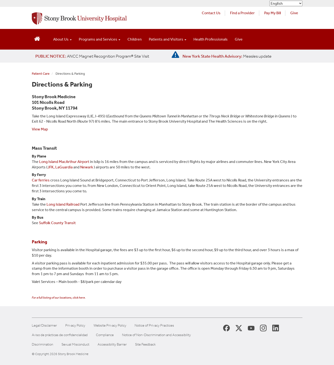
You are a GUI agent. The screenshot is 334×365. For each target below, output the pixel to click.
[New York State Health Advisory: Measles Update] (227, 56)
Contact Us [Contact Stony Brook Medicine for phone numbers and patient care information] (211, 13)
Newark (86, 167)
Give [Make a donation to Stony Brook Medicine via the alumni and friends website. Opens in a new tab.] (294, 13)
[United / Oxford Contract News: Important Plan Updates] (92, 56)
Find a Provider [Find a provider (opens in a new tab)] (242, 13)
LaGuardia (64, 167)
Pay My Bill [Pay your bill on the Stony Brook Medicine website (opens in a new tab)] (272, 13)
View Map (40, 129)
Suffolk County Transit (57, 223)
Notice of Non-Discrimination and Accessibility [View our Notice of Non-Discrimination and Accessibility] (156, 335)
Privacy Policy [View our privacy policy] (75, 325)
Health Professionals (210, 39)
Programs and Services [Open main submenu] (99, 39)
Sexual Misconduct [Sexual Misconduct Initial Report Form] (75, 344)
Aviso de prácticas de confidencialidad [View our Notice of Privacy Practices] (60, 335)
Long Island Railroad (63, 204)
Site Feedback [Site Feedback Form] (145, 344)
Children (134, 39)
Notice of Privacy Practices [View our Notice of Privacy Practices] (154, 325)
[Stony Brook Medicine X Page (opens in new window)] (239, 328)
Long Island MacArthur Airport (64, 161)
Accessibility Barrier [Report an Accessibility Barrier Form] (112, 344)
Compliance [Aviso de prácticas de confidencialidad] (105, 335)
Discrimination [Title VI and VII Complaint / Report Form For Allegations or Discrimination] (42, 344)
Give (239, 39)
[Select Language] (285, 3)
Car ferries (41, 180)
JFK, (51, 167)
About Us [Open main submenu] (62, 39)
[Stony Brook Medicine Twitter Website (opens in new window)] (251, 328)
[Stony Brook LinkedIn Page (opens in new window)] (275, 328)
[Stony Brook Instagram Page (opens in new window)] (263, 328)
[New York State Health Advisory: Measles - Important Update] (175, 54)
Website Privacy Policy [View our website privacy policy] (110, 325)
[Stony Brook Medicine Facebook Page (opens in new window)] (226, 328)
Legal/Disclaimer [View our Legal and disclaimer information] (44, 325)
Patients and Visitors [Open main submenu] (167, 39)
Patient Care (41, 74)
